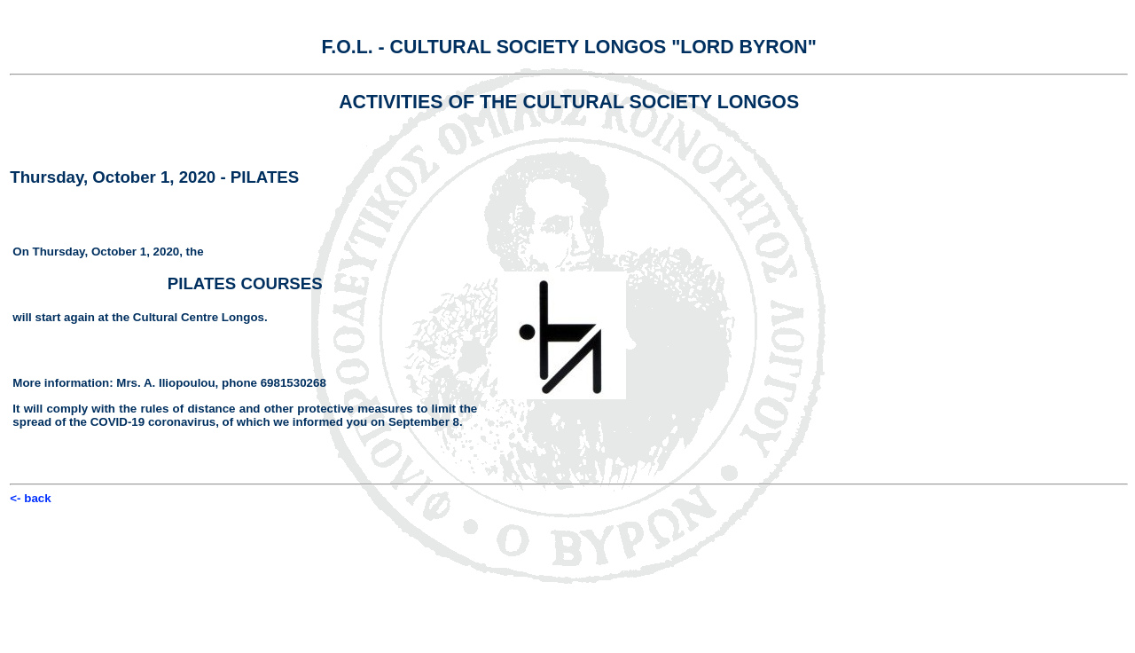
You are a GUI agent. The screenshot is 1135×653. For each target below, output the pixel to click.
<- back (30, 498)
